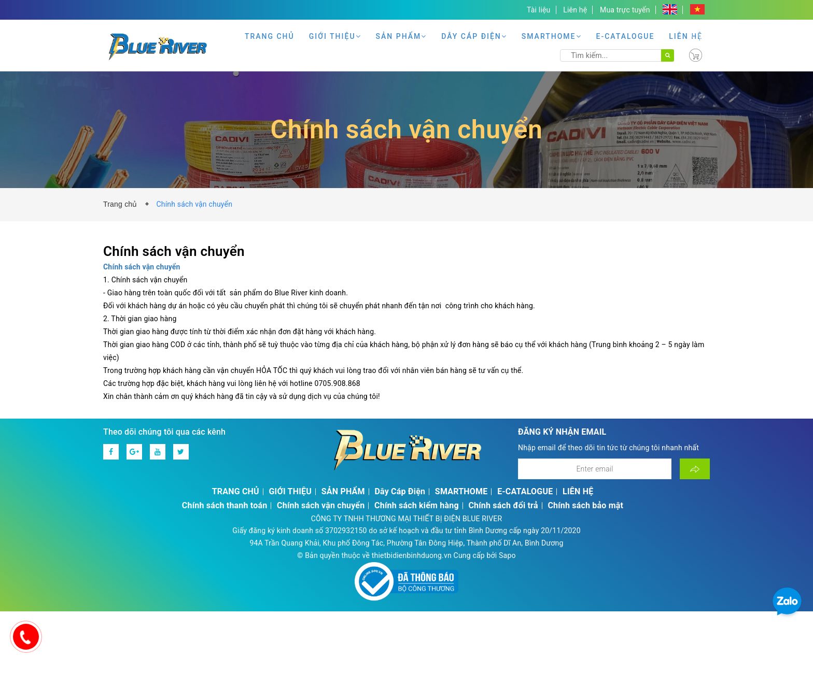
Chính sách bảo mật (585, 505)
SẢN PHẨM (401, 36)
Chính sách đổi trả (503, 505)
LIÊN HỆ (686, 36)
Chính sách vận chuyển (321, 505)
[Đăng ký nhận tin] (695, 469)
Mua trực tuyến (625, 10)
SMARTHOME (552, 36)
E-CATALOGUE (625, 36)
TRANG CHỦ (270, 36)
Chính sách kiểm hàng (416, 505)
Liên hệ (575, 10)
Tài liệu (539, 10)
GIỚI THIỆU (335, 36)
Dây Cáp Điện (474, 36)
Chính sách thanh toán (225, 505)
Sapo (507, 555)
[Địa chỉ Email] (594, 469)
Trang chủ (122, 204)
